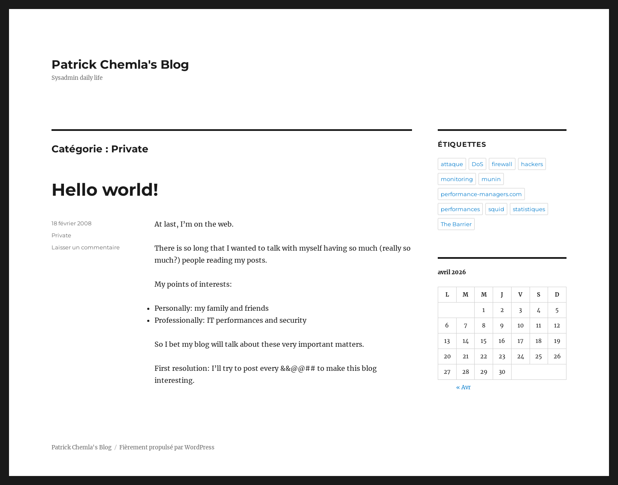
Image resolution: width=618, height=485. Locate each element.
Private (61, 235)
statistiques (529, 209)
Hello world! (105, 189)
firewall (502, 164)
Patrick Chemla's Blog (120, 64)
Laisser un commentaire (86, 247)
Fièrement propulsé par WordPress (167, 447)
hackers (532, 164)
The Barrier (456, 224)
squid (496, 209)
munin (491, 179)
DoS (477, 164)
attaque (452, 164)
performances (460, 209)
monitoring (457, 179)
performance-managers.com (481, 194)
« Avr (463, 387)
